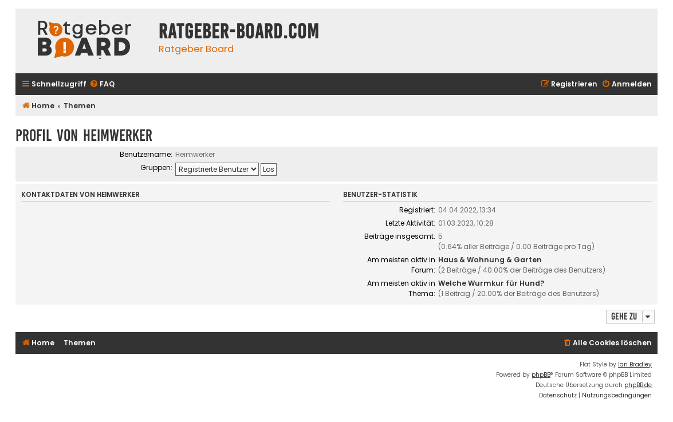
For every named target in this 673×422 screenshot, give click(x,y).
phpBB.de (638, 385)
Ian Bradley (635, 364)
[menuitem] (102, 84)
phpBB (541, 374)
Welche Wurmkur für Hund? (491, 283)
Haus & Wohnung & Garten (490, 260)
